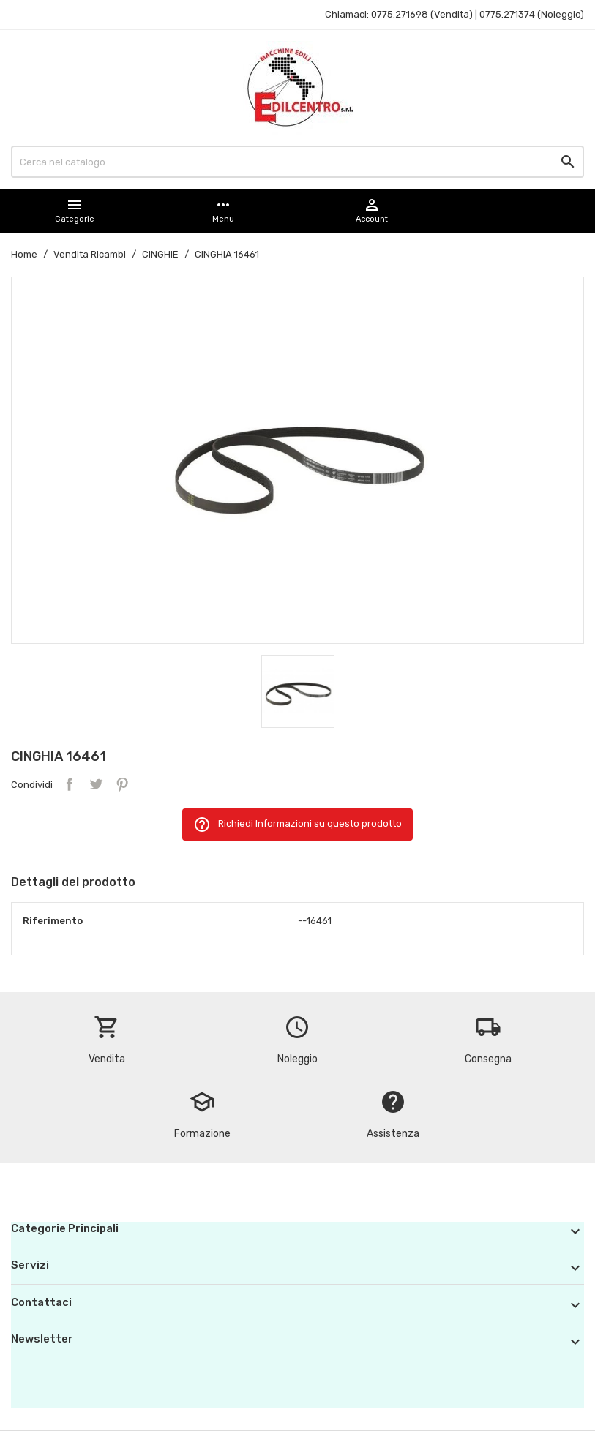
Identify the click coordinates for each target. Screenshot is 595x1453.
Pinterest (122, 784)
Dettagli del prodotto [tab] (73, 882)
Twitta (96, 784)
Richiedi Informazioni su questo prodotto (297, 824)
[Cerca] (297, 161)
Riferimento (53, 920)
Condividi (69, 784)
